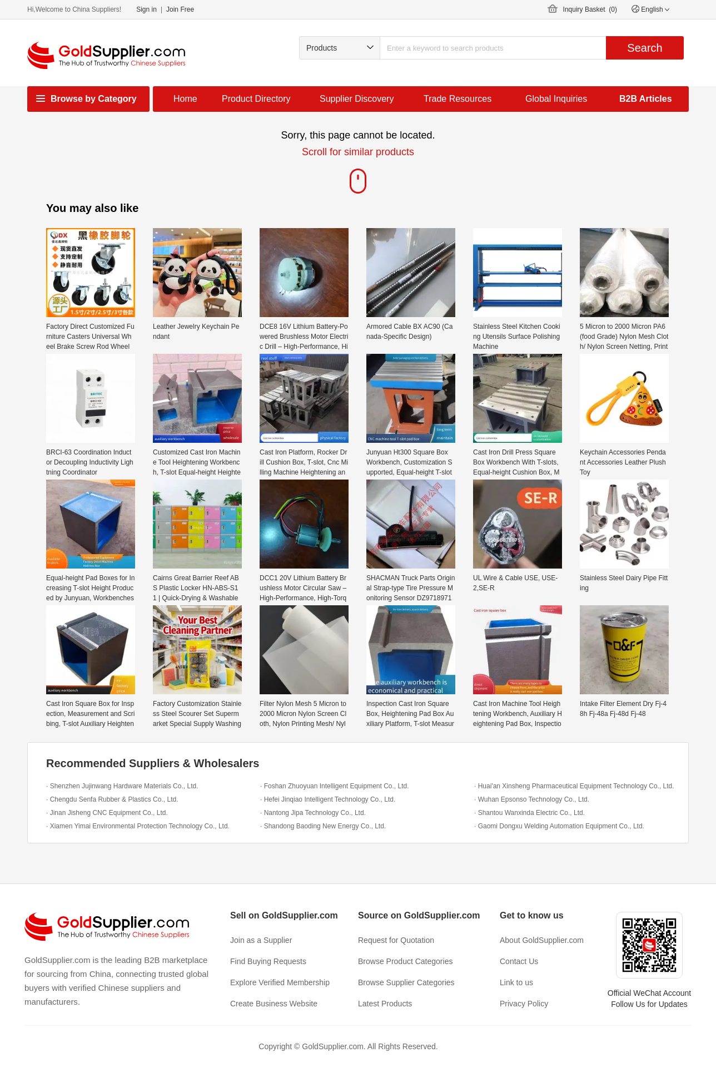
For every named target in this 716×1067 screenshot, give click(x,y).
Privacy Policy (524, 1003)
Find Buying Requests (268, 961)
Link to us (516, 982)
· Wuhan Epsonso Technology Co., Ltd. (531, 799)
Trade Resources (457, 98)
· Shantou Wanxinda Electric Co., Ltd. (529, 813)
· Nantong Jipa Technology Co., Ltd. (313, 813)
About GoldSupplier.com (542, 940)
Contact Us (519, 961)
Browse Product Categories (405, 961)
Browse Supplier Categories (406, 982)
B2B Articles (645, 98)
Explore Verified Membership (280, 982)
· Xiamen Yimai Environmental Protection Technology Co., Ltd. (138, 826)
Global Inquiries (556, 98)
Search (644, 48)
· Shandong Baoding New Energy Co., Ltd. (323, 826)
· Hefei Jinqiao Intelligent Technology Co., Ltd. (327, 799)
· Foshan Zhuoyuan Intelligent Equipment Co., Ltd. (334, 786)
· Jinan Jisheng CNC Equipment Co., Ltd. (107, 813)
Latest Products (385, 1003)
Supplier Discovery (357, 98)
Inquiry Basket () (590, 9)
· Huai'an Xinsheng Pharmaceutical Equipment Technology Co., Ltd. (574, 786)
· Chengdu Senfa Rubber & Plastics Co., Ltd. (112, 799)
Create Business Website (273, 1003)
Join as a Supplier (261, 940)
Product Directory (256, 98)
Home (185, 98)
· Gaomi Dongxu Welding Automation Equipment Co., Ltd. (559, 826)
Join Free (180, 9)
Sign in (146, 9)
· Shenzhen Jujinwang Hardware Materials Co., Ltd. (122, 786)
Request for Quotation (396, 940)
